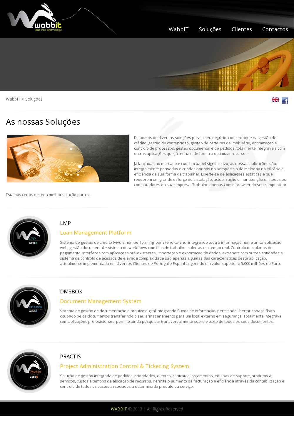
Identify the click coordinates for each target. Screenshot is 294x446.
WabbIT (179, 29)
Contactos (275, 29)
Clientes (242, 29)
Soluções (210, 29)
